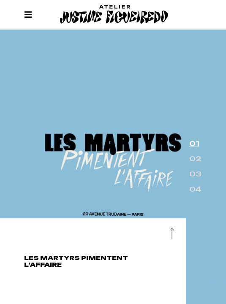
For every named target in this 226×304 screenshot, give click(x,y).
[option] (113, 167)
